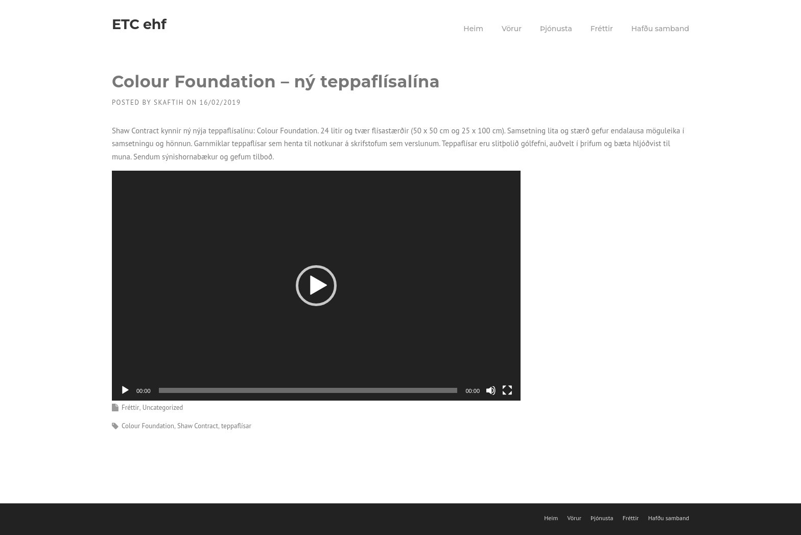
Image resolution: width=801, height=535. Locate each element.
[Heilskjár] (507, 390)
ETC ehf (139, 24)
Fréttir (602, 28)
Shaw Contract (197, 426)
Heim (473, 28)
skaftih (169, 102)
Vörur (512, 28)
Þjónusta (556, 28)
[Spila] (125, 390)
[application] (316, 286)
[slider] (308, 390)
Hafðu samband (660, 28)
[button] (316, 285)
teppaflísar (236, 426)
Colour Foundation (148, 426)
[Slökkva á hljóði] (491, 390)
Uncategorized (163, 407)
